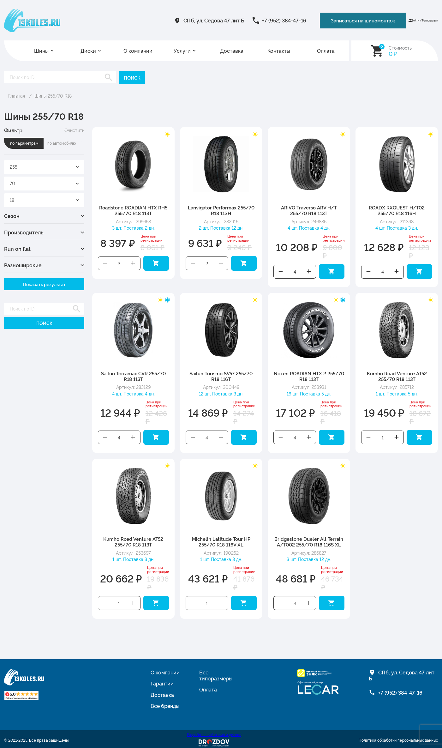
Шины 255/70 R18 (53, 95)
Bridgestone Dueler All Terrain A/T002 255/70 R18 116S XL (308, 539)
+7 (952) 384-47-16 (235, 20)
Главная (16, 95)
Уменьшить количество (105, 262)
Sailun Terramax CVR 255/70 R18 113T (133, 375)
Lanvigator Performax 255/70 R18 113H (221, 210)
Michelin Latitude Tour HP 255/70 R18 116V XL (221, 539)
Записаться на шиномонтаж (319, 20)
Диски (88, 51)
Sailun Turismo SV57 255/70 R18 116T (221, 375)
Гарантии (162, 680)
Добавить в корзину (156, 262)
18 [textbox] (12, 199)
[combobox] (44, 167)
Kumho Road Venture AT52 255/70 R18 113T (397, 375)
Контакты (278, 51)
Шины (41, 51)
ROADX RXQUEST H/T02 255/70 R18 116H (397, 210)
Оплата (326, 51)
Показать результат (44, 284)
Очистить (74, 130)
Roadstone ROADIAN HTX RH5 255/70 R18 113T (133, 210)
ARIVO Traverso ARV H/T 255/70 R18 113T (309, 210)
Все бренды (165, 702)
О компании (137, 51)
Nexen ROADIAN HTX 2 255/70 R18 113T (309, 375)
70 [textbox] (12, 183)
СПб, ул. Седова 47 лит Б (164, 20)
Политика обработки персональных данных (398, 737)
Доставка (231, 51)
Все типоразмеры (215, 672)
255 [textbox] (13, 166)
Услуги (182, 51)
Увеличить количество (133, 262)
